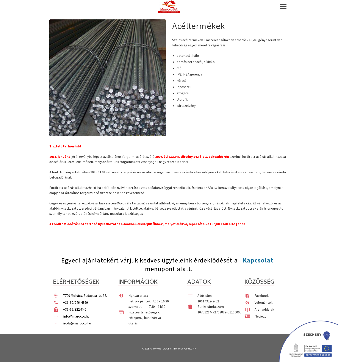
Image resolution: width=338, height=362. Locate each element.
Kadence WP (190, 348)
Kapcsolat (258, 260)
